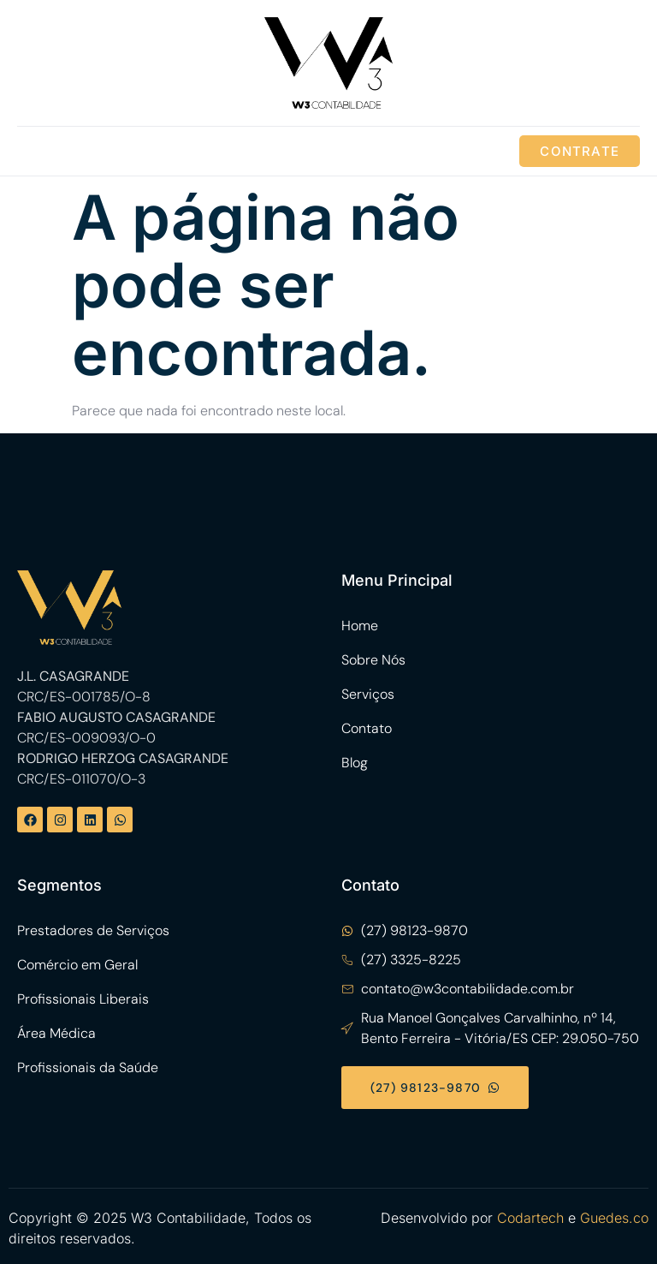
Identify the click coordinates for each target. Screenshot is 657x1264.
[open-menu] (33, 151)
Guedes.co (614, 1217)
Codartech (530, 1217)
